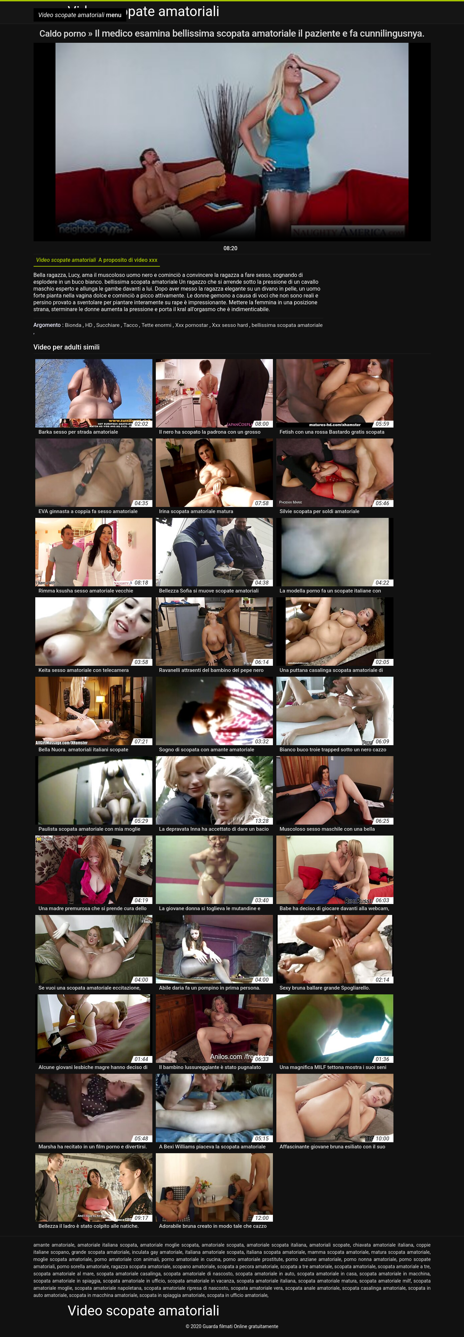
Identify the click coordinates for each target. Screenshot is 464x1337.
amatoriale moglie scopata (169, 1246)
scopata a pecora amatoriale (247, 1268)
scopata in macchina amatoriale (103, 1297)
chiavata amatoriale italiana (383, 1246)
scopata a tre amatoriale (306, 1268)
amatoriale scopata (223, 1246)
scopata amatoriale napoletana (108, 1290)
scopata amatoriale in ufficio (134, 1282)
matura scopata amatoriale (400, 1254)
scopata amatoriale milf (385, 1282)
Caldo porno (64, 33)
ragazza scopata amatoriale (140, 1268)
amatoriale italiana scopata (107, 1246)
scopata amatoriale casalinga (129, 1275)
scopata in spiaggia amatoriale (172, 1297)
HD (90, 326)
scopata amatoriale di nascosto (198, 1275)
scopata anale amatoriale (312, 1290)
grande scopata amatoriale (100, 1254)
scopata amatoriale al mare (64, 1275)
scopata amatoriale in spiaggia (67, 1282)
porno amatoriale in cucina (191, 1261)
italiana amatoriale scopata (214, 1254)
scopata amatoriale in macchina (395, 1275)
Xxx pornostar (195, 326)
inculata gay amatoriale (157, 1254)
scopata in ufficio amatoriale (237, 1297)
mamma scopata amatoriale (338, 1254)
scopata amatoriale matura (327, 1282)
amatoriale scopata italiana (276, 1246)
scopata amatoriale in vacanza (200, 1282)
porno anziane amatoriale (313, 1261)
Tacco (133, 326)
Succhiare (109, 326)
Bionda (74, 326)
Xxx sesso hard (234, 326)
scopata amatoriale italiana (266, 1282)
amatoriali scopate (329, 1246)
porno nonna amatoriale (370, 1261)
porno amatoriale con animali (127, 1261)
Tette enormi (159, 326)
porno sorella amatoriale (83, 1268)
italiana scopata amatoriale (275, 1254)
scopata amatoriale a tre (404, 1268)
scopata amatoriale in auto (264, 1275)
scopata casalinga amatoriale (373, 1290)
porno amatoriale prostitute (253, 1261)
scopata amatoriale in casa (326, 1275)
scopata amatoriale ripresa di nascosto (186, 1290)
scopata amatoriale (354, 1268)
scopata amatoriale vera (257, 1290)
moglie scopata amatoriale (63, 1261)
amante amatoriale (54, 1246)
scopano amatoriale (194, 1268)
